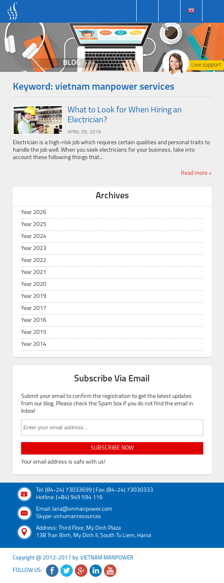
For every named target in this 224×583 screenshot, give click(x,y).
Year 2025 (33, 224)
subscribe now (112, 448)
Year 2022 (33, 260)
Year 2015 (33, 332)
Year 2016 (33, 320)
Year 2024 (33, 236)
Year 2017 (33, 308)
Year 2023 (33, 248)
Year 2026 (33, 212)
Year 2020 (33, 284)
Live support (206, 65)
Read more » (196, 173)
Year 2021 (33, 272)
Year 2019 (33, 296)
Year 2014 (33, 344)
